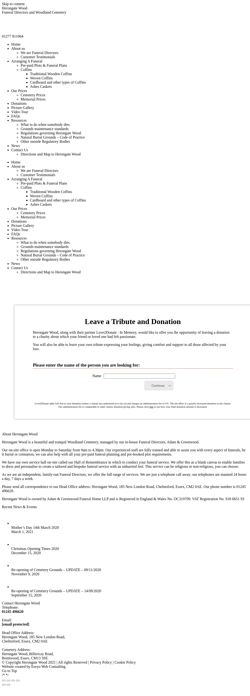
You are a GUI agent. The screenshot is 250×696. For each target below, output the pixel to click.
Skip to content (13, 4)
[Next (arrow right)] (8, 684)
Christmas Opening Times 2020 (35, 549)
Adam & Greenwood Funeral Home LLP (78, 499)
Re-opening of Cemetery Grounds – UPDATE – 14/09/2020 (56, 591)
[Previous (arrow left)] (4, 684)
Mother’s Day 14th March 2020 (35, 528)
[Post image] (17, 523)
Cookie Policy (125, 662)
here (151, 407)
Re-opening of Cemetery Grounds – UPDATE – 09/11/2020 (56, 570)
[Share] (8, 680)
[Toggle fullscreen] (13, 680)
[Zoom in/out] (18, 680)
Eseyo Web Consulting (48, 667)
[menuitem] (15, 44)
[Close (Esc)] (4, 680)
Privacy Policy (101, 662)
